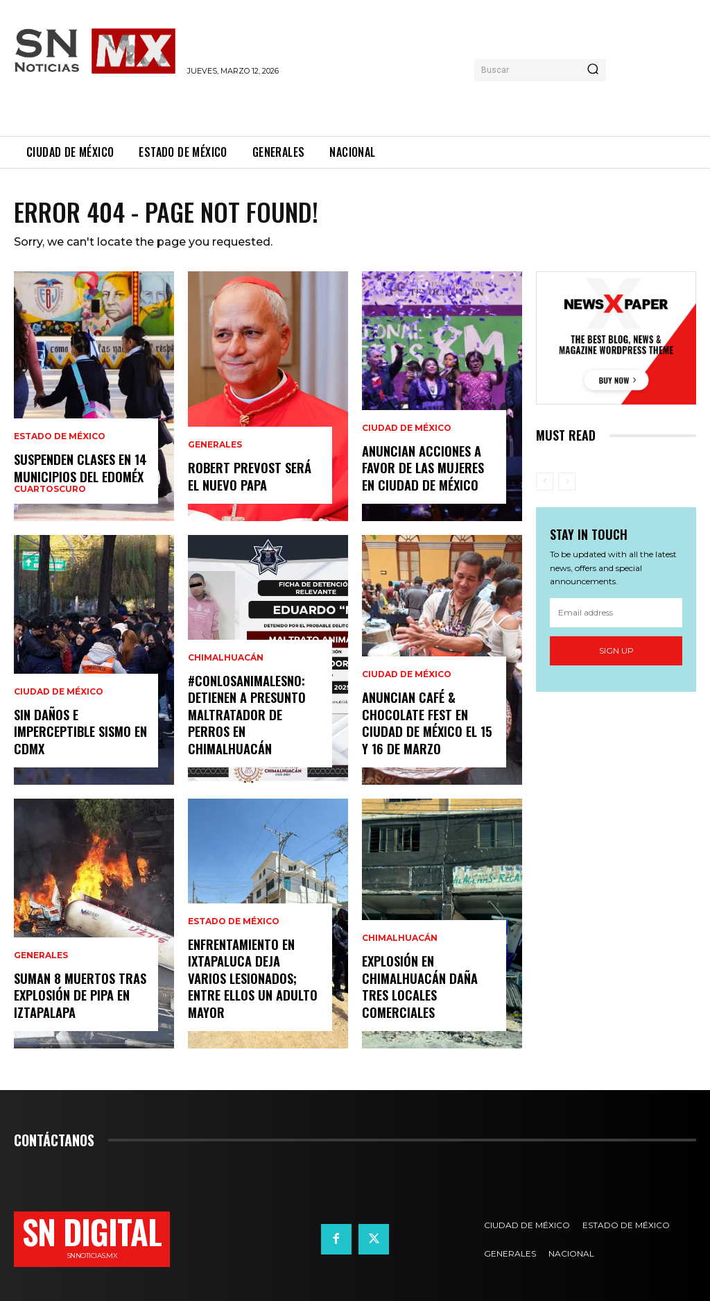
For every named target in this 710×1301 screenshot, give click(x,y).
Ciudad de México (58, 694)
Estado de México (59, 438)
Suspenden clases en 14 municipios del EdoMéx (79, 468)
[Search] (593, 70)
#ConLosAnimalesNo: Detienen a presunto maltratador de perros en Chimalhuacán (246, 716)
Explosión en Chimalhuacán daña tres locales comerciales (419, 987)
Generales (41, 957)
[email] (616, 612)
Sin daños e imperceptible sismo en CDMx (80, 732)
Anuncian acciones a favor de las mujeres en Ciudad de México (422, 468)
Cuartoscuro (50, 489)
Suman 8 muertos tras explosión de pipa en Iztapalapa (79, 996)
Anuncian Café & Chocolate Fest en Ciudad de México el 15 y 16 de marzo (425, 723)
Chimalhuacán (225, 661)
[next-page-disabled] (566, 482)
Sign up (616, 650)
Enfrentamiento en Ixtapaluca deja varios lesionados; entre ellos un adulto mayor (254, 987)
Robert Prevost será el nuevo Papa (248, 476)
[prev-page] (544, 482)
